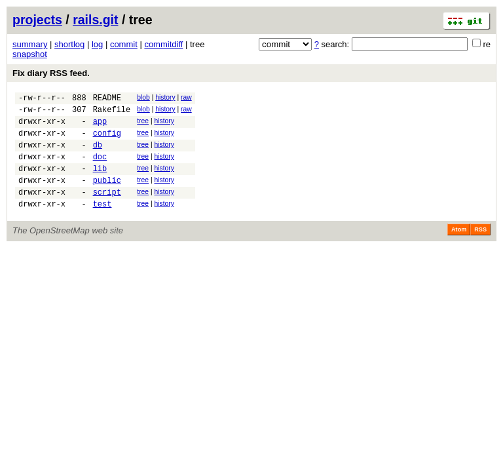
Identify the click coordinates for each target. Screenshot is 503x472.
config (107, 140)
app (100, 126)
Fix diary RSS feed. (51, 73)
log (97, 44)
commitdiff (163, 44)
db (97, 154)
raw (186, 97)
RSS (480, 249)
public (107, 195)
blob (143, 97)
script (107, 209)
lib (100, 181)
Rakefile (112, 113)
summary (29, 44)
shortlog (69, 44)
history (165, 97)
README (107, 99)
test (102, 223)
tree (143, 124)
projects (37, 19)
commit (124, 44)
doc (100, 168)
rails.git (95, 19)
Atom (458, 249)
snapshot (29, 54)
